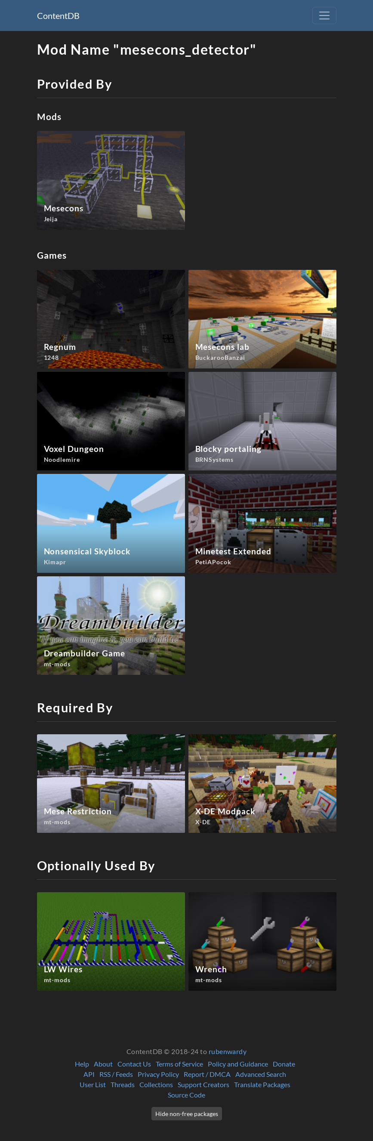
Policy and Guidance (238, 1064)
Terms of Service (179, 1064)
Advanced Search (260, 1074)
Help (82, 1064)
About (103, 1064)
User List (93, 1084)
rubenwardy (228, 1051)
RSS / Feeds (116, 1074)
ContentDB (58, 15)
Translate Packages (262, 1084)
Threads (123, 1084)
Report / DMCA (207, 1074)
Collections (156, 1084)
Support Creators (203, 1084)
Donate (284, 1064)
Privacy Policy (158, 1074)
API (89, 1074)
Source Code (186, 1095)
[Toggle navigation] (324, 15)
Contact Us (134, 1064)
